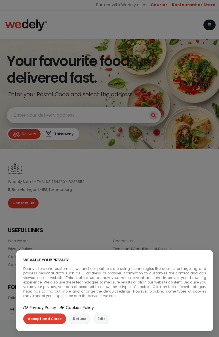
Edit (101, 318)
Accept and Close (45, 318)
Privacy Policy (39, 307)
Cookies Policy (77, 307)
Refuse (79, 318)
